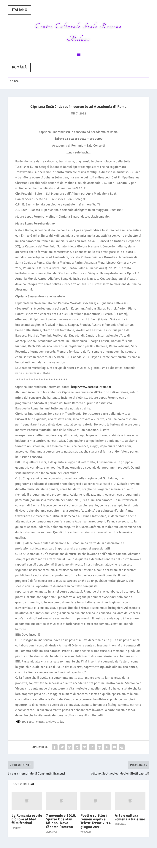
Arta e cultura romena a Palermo (130, 817)
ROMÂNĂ (19, 67)
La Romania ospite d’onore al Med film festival (27, 819)
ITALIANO (19, 9)
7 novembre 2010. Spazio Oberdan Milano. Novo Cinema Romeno (61, 821)
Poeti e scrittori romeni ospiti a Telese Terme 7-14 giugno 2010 (95, 821)
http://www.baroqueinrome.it (91, 387)
